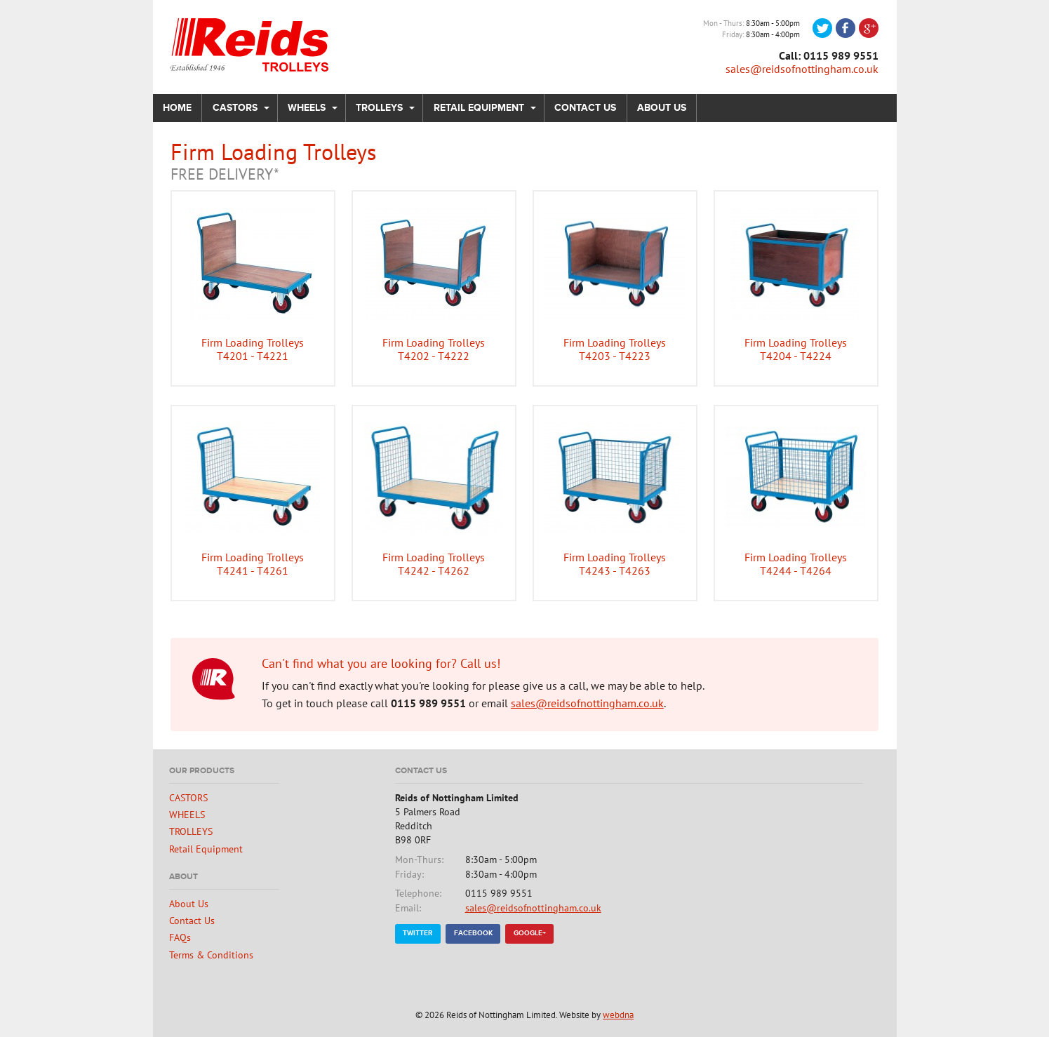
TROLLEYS (379, 108)
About (183, 876)
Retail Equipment (479, 108)
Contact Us (585, 108)
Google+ (530, 933)
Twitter (417, 933)
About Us (661, 108)
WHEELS (307, 108)
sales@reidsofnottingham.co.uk (802, 69)
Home (177, 108)
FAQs (180, 937)
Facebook (473, 933)
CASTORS (235, 108)
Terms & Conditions (211, 954)
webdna (618, 1015)
